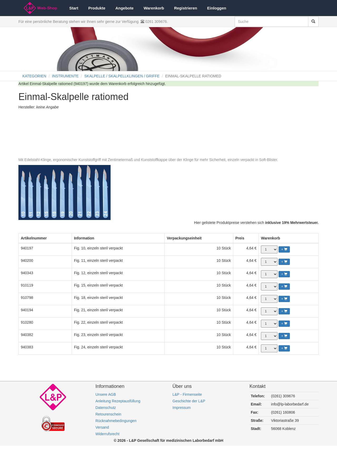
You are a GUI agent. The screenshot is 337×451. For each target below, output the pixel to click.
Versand (102, 427)
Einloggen (216, 8)
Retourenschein (108, 414)
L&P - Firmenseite (187, 394)
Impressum (181, 407)
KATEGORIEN (34, 76)
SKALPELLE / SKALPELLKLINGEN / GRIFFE (122, 76)
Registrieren (185, 8)
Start (73, 8)
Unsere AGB (106, 394)
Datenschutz (106, 407)
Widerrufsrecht (108, 434)
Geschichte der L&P (188, 401)
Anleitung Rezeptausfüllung (118, 401)
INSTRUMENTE (65, 76)
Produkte (96, 8)
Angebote (124, 8)
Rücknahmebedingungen (116, 421)
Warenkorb (153, 8)
